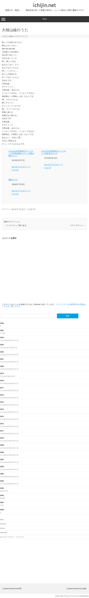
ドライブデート (77, 225)
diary (2, 519)
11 (15, 340)
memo (2, 528)
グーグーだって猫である (15, 225)
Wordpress (84, 596)
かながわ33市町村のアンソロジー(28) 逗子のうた (53, 152)
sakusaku (3, 532)
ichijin (11, 36)
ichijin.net (44, 5)
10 (13, 340)
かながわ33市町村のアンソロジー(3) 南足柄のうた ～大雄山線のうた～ (21, 153)
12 (17, 340)
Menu (44, 19)
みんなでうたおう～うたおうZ (23, 209)
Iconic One (59, 596)
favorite (3, 524)
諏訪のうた (13, 180)
